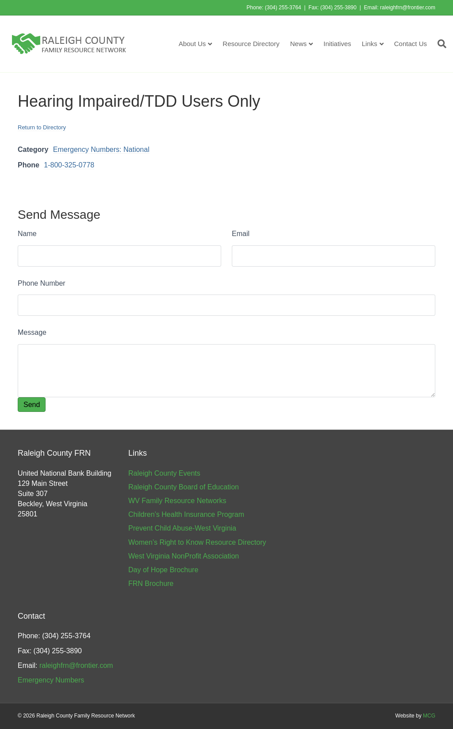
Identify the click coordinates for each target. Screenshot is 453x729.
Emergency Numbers (51, 680)
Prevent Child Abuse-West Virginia (182, 528)
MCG (429, 716)
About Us (192, 43)
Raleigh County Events (164, 473)
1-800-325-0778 (69, 165)
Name (27, 233)
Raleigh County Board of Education (183, 487)
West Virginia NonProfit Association (183, 556)
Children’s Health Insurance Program (186, 514)
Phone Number (41, 283)
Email (241, 233)
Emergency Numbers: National (101, 149)
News (298, 43)
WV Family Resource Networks (177, 500)
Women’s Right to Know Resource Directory (197, 542)
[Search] (439, 44)
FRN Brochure (150, 583)
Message (32, 332)
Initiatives (337, 43)
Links (369, 43)
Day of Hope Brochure (163, 570)
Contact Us (410, 43)
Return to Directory (42, 127)
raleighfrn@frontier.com (407, 7)
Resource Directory (251, 43)
